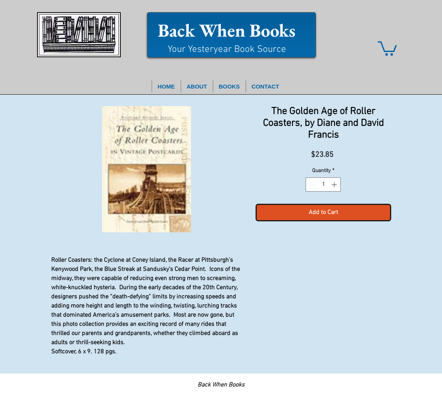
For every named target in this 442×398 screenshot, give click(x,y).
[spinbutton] (323, 184)
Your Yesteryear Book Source (227, 49)
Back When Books (226, 30)
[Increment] (335, 184)
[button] (387, 48)
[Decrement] (311, 184)
